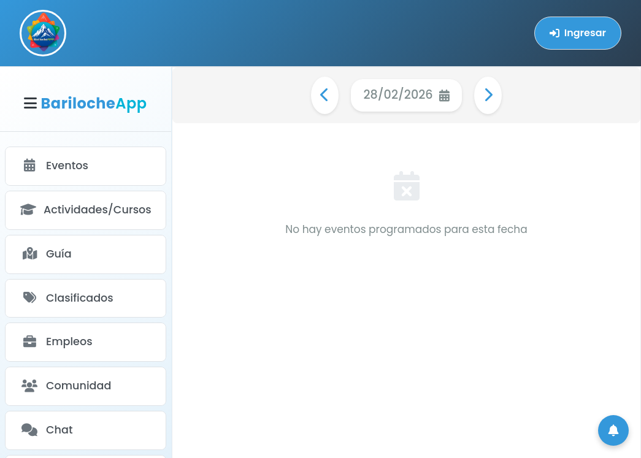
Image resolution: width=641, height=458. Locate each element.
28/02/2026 (406, 94)
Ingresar (578, 33)
